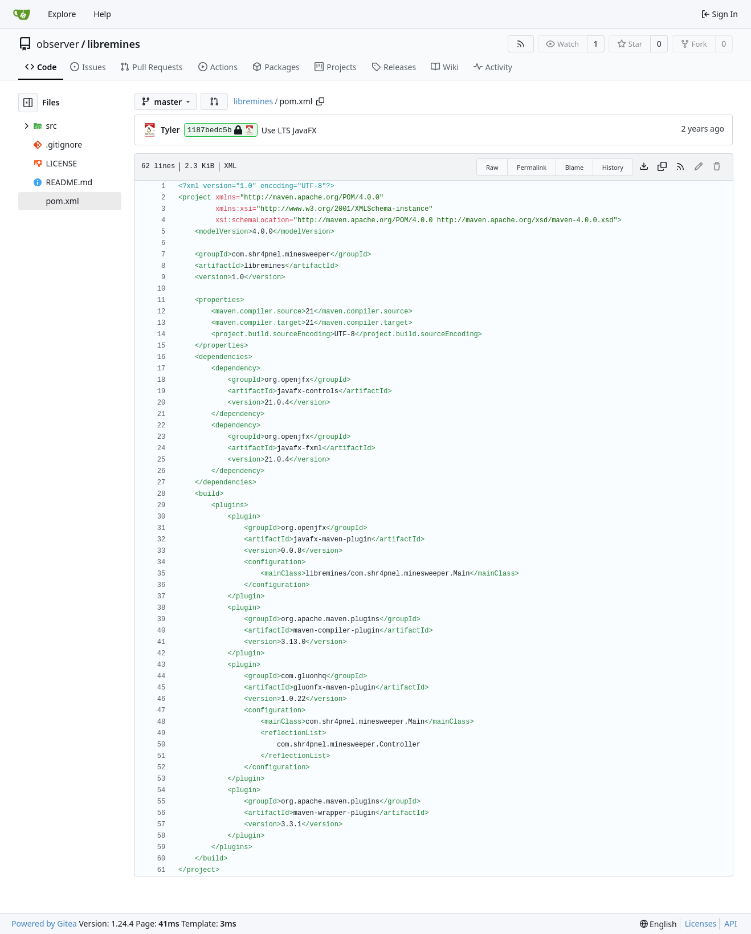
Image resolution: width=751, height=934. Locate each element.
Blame (574, 167)
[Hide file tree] (28, 102)
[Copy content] (662, 167)
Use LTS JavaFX (289, 130)
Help (102, 14)
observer (57, 44)
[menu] (658, 924)
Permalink (531, 167)
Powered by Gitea (44, 923)
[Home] (22, 14)
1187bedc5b (220, 129)
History (612, 167)
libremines (113, 44)
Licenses (701, 923)
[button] (214, 101)
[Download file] (644, 167)
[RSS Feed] (521, 43)
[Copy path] (320, 101)
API (730, 923)
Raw (492, 167)
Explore (62, 14)
